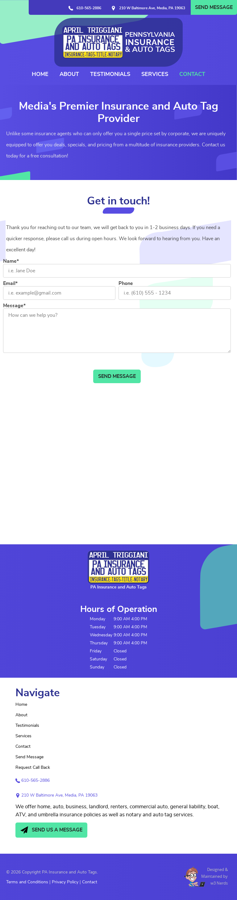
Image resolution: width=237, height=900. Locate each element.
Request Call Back (32, 767)
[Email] (59, 293)
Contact (192, 74)
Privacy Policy (65, 882)
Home (40, 74)
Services (154, 74)
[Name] (117, 271)
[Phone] (174, 293)
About (69, 74)
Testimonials (110, 74)
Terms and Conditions (27, 882)
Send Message (214, 7)
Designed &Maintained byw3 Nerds (214, 876)
